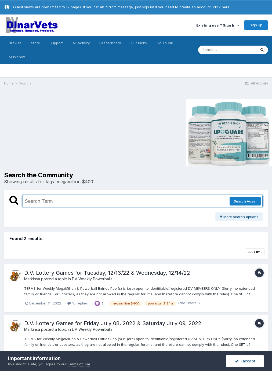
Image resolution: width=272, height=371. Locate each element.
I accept (245, 361)
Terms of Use (79, 364)
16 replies (77, 303)
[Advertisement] (49, 132)
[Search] (227, 50)
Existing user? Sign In (217, 25)
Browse (15, 43)
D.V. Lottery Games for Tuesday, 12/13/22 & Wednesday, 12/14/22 (107, 273)
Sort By (255, 252)
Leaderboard (110, 43)
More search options (239, 217)
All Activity (81, 43)
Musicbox (17, 57)
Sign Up (256, 25)
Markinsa (32, 279)
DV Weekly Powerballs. (92, 279)
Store (35, 43)
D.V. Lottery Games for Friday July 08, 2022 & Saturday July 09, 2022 (112, 323)
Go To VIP (165, 43)
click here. (221, 7)
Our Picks (139, 43)
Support (56, 43)
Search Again (245, 201)
